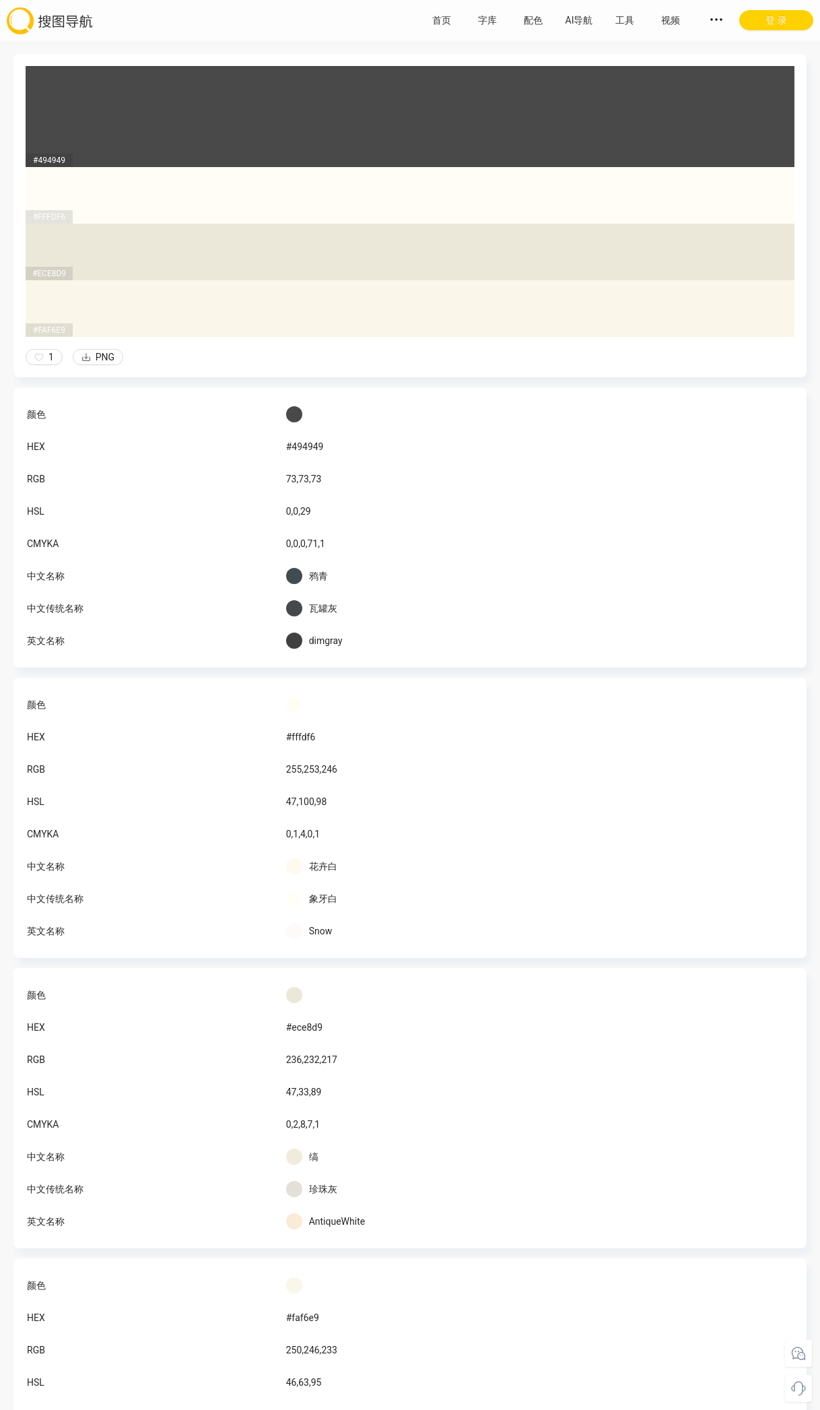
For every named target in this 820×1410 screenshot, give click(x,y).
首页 (441, 20)
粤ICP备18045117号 (411, 1396)
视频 (670, 20)
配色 (533, 20)
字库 (487, 20)
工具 (624, 20)
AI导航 (579, 20)
